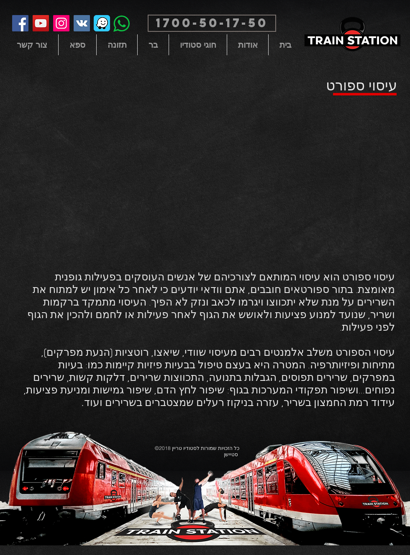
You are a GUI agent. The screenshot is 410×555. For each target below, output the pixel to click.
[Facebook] (20, 23)
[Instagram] (61, 23)
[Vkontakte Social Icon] (82, 23)
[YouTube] (41, 23)
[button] (212, 23)
